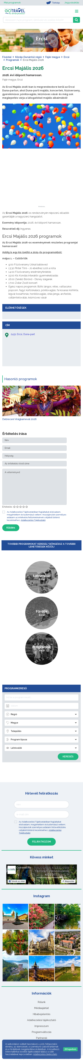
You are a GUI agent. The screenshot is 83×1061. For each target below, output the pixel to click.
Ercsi (66, 57)
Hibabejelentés (41, 1014)
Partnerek (41, 1038)
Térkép (53, 2)
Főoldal (6, 57)
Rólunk (41, 1002)
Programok (12, 60)
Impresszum (41, 1026)
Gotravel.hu (23, 867)
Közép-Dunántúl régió (28, 57)
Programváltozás (41, 1032)
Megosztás (68, 881)
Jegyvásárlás (71, 2)
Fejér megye (52, 57)
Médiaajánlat (41, 1008)
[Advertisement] (41, 187)
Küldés (10, 527)
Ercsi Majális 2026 (23, 68)
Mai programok (12, 2)
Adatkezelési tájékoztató (41, 1020)
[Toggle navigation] (77, 11)
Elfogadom (70, 1049)
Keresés (68, 756)
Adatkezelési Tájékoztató (33, 520)
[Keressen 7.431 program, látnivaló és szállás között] (38, 20)
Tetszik (17, 881)
